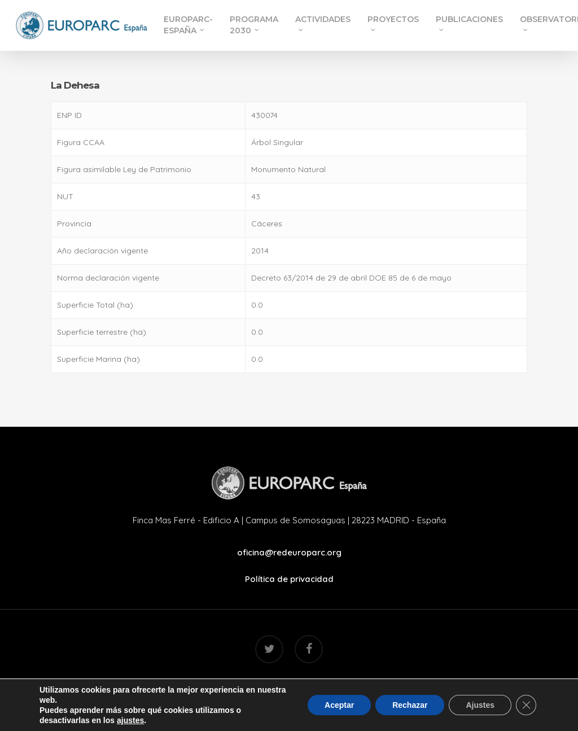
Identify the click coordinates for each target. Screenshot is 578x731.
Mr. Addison (341, 685)
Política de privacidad (289, 579)
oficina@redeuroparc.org (289, 552)
